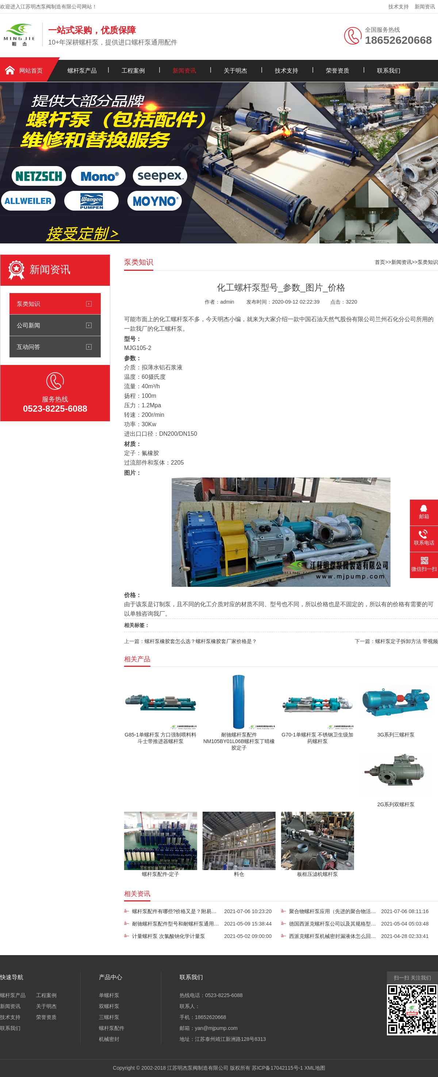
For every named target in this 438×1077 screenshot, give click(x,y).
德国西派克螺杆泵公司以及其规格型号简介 (333, 924)
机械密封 (109, 1039)
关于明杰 (235, 71)
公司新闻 (28, 325)
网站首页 (31, 71)
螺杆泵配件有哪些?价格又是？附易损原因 (176, 911)
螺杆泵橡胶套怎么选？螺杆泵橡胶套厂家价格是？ (201, 641)
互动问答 (28, 346)
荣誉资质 (337, 71)
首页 (380, 262)
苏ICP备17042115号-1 (277, 1068)
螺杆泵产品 (82, 71)
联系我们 (388, 71)
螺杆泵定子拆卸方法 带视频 (406, 641)
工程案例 (133, 71)
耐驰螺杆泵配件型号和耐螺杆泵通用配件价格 (176, 924)
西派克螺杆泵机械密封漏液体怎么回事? (333, 936)
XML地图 (314, 1068)
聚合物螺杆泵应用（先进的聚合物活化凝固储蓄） (333, 911)
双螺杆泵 (109, 1006)
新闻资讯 (425, 6)
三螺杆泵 (109, 1017)
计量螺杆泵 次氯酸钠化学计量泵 (168, 936)
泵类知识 (28, 303)
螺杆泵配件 (111, 1028)
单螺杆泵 (109, 995)
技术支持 (398, 6)
